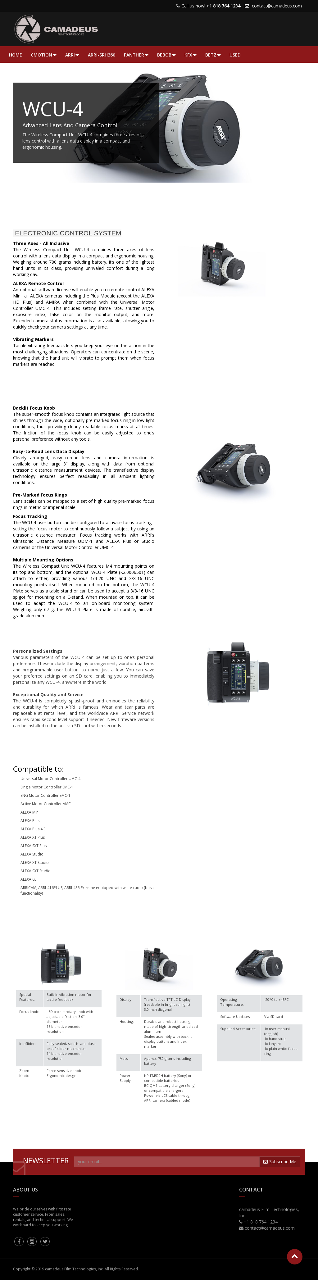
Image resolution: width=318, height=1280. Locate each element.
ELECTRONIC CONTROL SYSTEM (67, 233)
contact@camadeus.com (277, 6)
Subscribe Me (279, 1161)
